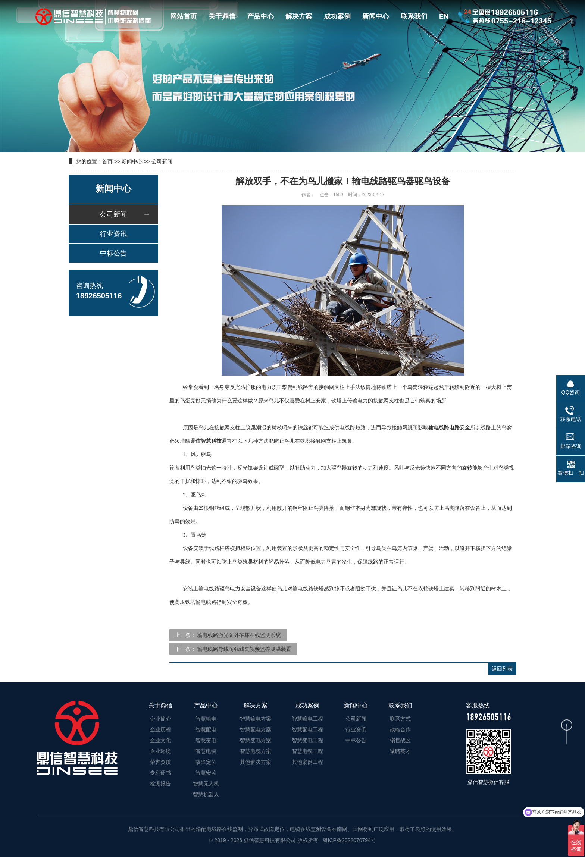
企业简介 (160, 719)
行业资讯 (113, 234)
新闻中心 (375, 16)
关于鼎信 (222, 16)
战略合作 (400, 729)
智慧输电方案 (255, 719)
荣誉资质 (160, 762)
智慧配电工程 (307, 729)
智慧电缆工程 (307, 751)
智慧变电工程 (307, 740)
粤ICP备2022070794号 (348, 840)
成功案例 (337, 16)
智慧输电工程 (307, 719)
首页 (107, 161)
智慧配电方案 (255, 729)
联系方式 (400, 719)
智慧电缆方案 (255, 751)
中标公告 (113, 253)
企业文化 (160, 740)
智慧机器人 (206, 794)
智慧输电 (205, 719)
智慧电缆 (205, 751)
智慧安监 (205, 773)
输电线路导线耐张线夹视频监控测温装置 (244, 649)
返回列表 (502, 669)
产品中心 (260, 16)
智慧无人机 (206, 784)
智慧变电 (205, 740)
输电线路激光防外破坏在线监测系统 (239, 635)
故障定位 (205, 762)
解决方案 (298, 16)
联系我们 (414, 16)
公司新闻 (161, 161)
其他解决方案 (255, 762)
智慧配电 (205, 729)
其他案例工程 (307, 762)
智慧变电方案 (255, 740)
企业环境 (160, 751)
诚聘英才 (400, 751)
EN (443, 16)
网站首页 (183, 16)
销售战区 (400, 740)
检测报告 (160, 784)
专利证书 (160, 773)
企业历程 (160, 729)
